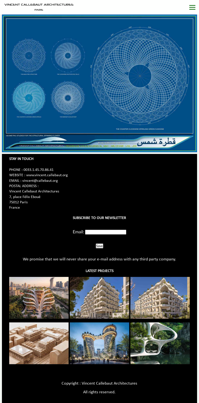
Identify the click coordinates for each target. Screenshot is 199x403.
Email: (78, 231)
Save (99, 246)
